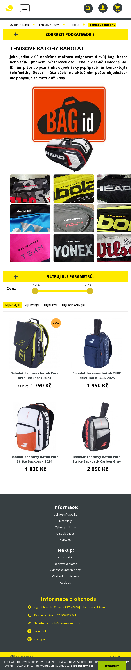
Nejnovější (12, 305)
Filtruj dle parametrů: (70, 276)
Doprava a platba (65, 564)
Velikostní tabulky (65, 514)
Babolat (74, 25)
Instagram (40, 639)
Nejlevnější (32, 305)
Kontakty (66, 540)
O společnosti (65, 533)
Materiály (65, 521)
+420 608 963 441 (65, 615)
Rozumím (112, 666)
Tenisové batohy (102, 25)
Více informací (82, 666)
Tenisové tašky (49, 25)
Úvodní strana (19, 25)
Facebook (40, 631)
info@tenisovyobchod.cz (68, 623)
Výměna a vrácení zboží (65, 570)
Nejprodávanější (73, 305)
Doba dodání (65, 557)
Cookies (65, 582)
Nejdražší (50, 305)
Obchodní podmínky (65, 576)
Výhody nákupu (65, 527)
